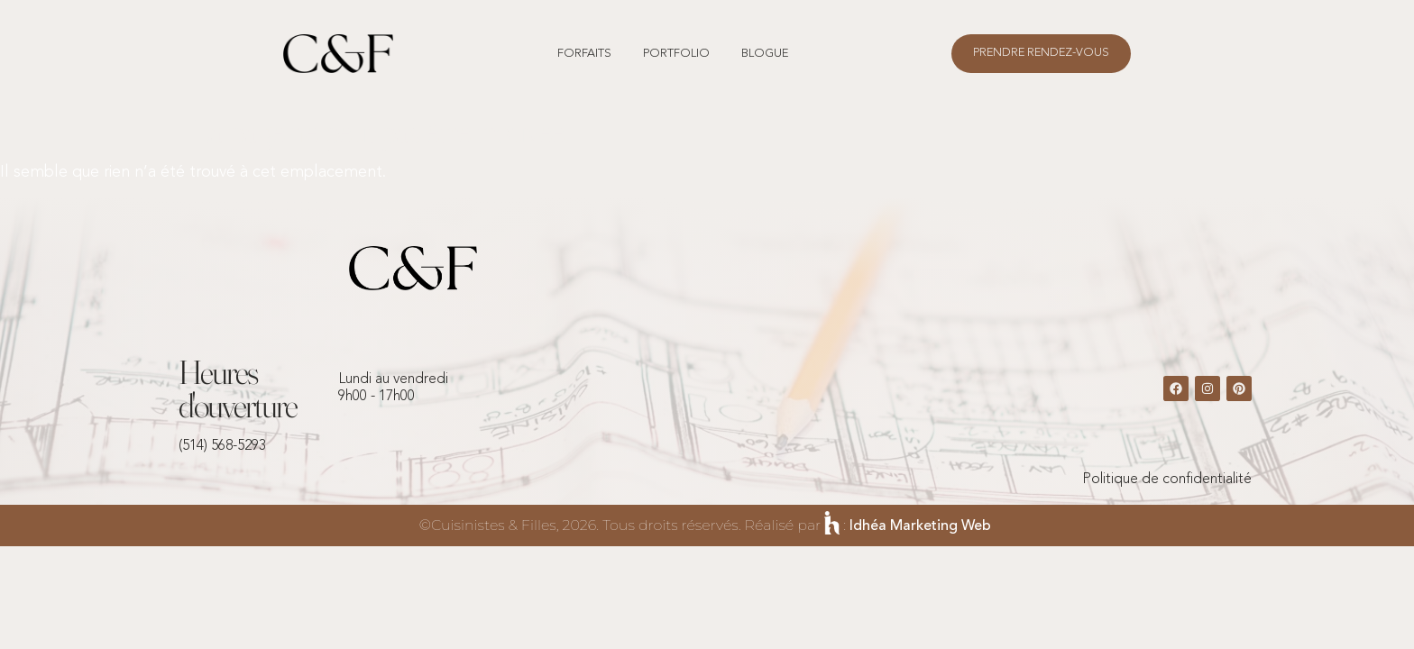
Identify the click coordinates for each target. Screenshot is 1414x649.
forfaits (584, 53)
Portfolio (676, 53)
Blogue (764, 53)
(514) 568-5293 (222, 446)
